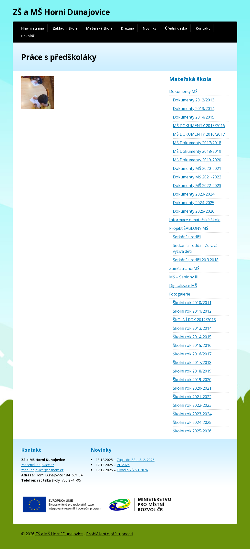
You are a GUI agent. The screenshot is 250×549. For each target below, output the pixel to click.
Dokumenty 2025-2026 (193, 211)
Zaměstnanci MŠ (184, 268)
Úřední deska (176, 28)
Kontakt (203, 28)
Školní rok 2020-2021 (192, 388)
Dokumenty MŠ (183, 91)
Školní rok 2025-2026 (192, 431)
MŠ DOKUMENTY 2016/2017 (199, 134)
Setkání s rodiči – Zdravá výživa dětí (195, 248)
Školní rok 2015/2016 (192, 345)
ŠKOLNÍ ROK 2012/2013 (194, 319)
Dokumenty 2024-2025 (193, 202)
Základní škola (65, 28)
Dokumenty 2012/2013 (193, 100)
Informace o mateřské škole (194, 219)
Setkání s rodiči (187, 237)
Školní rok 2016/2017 (192, 354)
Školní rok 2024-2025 (192, 422)
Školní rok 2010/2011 (192, 302)
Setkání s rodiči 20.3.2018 (196, 260)
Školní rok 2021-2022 (192, 396)
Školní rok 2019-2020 (192, 379)
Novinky (149, 28)
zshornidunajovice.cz (37, 464)
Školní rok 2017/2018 (192, 362)
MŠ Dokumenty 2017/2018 (197, 142)
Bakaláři (28, 35)
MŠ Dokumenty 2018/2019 (197, 151)
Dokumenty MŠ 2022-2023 (197, 185)
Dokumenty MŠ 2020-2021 (197, 168)
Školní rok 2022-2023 (192, 405)
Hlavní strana (32, 28)
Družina (127, 28)
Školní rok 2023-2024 (192, 414)
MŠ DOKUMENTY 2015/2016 (199, 125)
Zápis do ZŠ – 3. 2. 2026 (136, 459)
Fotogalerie (179, 294)
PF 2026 (123, 464)
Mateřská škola (99, 28)
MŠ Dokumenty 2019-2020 (197, 160)
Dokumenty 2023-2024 (193, 194)
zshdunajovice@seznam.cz (42, 470)
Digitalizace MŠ (183, 285)
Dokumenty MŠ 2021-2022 (197, 177)
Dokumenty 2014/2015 (193, 117)
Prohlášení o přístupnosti (109, 534)
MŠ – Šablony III (183, 277)
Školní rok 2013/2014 (192, 328)
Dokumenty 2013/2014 (193, 108)
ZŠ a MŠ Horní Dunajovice (61, 12)
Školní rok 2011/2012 (192, 311)
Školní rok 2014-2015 (192, 337)
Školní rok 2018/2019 (192, 371)
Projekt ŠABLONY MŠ (188, 228)
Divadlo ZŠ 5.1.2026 (132, 470)
